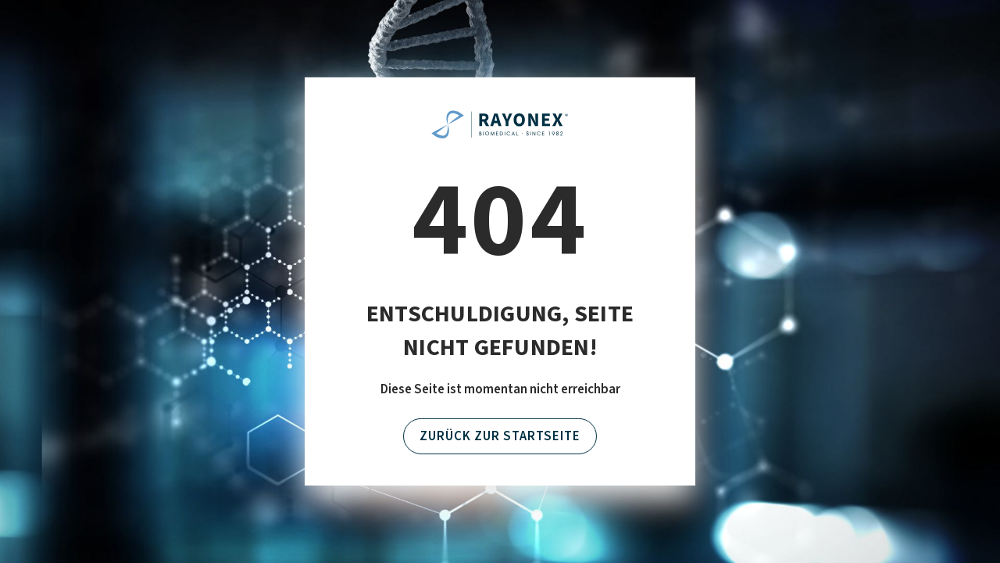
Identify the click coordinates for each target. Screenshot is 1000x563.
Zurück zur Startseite (500, 436)
